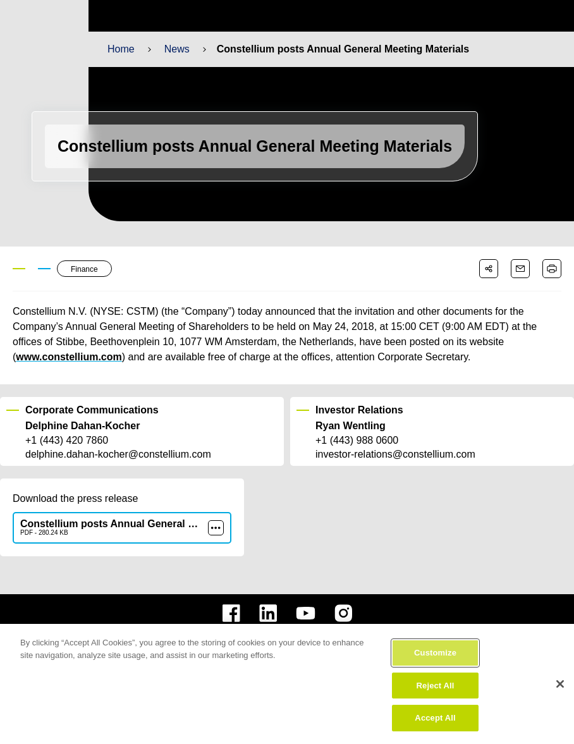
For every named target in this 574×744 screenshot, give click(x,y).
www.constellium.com (66, 357)
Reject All (435, 706)
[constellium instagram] (343, 613)
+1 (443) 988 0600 (356, 441)
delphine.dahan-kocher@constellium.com (117, 454)
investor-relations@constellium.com (395, 454)
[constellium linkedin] (268, 613)
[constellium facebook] (231, 613)
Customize (435, 673)
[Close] (560, 705)
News (176, 49)
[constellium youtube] (305, 613)
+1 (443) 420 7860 (66, 441)
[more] (216, 527)
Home (120, 49)
